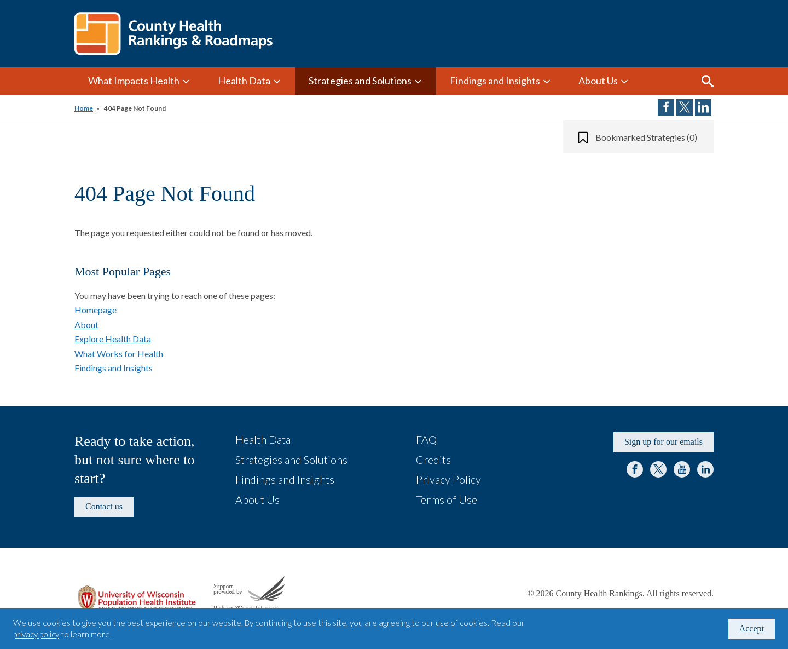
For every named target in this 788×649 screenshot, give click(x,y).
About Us (598, 80)
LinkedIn (705, 469)
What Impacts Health (133, 80)
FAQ (426, 439)
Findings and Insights (495, 80)
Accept (751, 628)
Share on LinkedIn (703, 107)
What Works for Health (118, 353)
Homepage (95, 310)
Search (708, 81)
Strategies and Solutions (360, 80)
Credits (433, 459)
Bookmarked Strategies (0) (646, 137)
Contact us (104, 506)
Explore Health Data (112, 339)
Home (83, 108)
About (86, 324)
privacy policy (36, 634)
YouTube (682, 469)
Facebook (635, 469)
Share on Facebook (666, 107)
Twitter (658, 469)
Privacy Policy (448, 479)
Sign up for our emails (663, 441)
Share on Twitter (684, 107)
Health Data (244, 80)
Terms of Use (446, 499)
